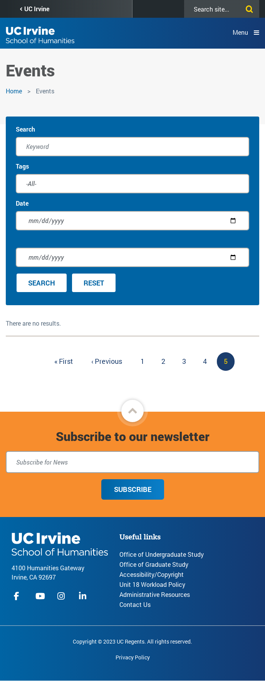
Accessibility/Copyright (151, 574)
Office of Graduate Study (153, 564)
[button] (132, 411)
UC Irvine (36, 9)
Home (14, 91)
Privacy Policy (133, 657)
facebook (18, 596)
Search (25, 129)
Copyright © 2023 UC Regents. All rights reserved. (132, 641)
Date (22, 203)
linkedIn (83, 596)
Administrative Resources (154, 594)
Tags (22, 166)
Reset (94, 282)
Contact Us (135, 604)
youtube (40, 596)
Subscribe (132, 489)
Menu (240, 32)
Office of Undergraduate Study (161, 554)
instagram (62, 596)
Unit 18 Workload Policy (152, 584)
